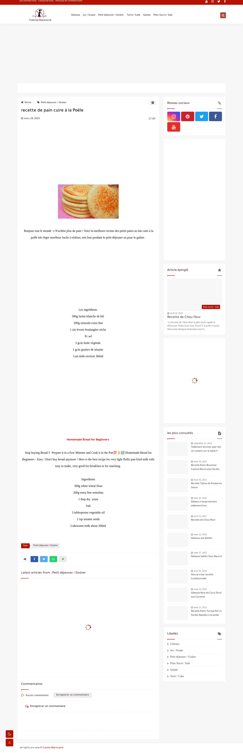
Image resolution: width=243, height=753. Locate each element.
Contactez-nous (46, 3)
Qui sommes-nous (28, 3)
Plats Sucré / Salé (162, 15)
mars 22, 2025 (200, 534)
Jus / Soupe (89, 15)
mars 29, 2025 (200, 461)
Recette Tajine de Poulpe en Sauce (206, 485)
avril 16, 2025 (176, 313)
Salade (147, 15)
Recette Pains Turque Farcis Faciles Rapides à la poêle (206, 613)
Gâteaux (75, 15)
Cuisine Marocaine (53, 748)
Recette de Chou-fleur (184, 317)
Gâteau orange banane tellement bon (204, 504)
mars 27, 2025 (200, 552)
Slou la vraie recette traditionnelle (202, 577)
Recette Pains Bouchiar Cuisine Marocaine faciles (205, 467)
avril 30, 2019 (200, 571)
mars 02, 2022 (200, 479)
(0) (152, 119)
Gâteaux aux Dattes (201, 538)
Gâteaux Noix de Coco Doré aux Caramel (206, 595)
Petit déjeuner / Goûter (111, 15)
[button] (34, 559)
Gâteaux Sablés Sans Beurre (206, 556)
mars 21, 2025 (200, 607)
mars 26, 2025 (200, 498)
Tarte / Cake (133, 15)
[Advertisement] (121, 53)
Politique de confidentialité (68, 3)
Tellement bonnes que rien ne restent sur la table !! (206, 449)
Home (26, 102)
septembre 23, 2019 (203, 443)
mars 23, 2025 (200, 589)
